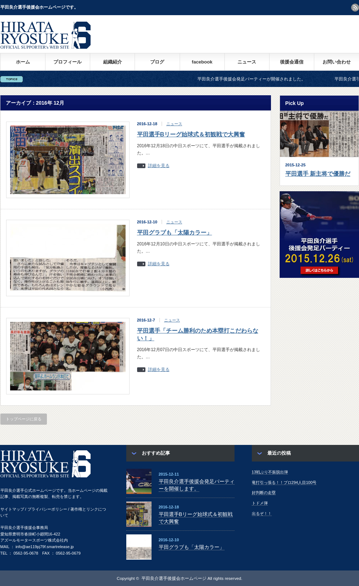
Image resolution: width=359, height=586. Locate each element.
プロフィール (67, 62)
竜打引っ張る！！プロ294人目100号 (284, 482)
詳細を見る (159, 165)
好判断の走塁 (264, 492)
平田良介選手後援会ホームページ (173, 578)
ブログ (157, 62)
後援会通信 (291, 62)
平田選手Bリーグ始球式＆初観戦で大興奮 (191, 134)
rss (355, 8)
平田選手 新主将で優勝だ (317, 174)
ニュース (246, 62)
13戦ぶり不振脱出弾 (270, 472)
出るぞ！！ (262, 513)
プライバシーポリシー (47, 509)
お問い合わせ (337, 62)
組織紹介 (112, 62)
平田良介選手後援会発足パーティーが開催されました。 (257, 79)
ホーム (23, 62)
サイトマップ (12, 509)
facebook (202, 62)
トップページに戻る (23, 419)
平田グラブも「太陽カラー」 (174, 232)
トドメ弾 (260, 503)
